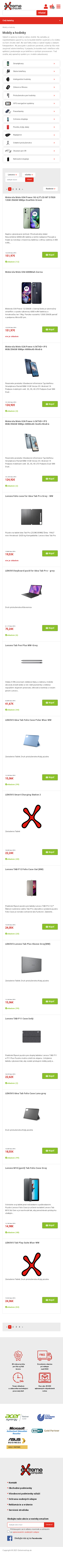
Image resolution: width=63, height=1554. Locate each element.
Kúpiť (50, 254)
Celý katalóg (31, 20)
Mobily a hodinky (9, 27)
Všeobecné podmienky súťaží (23, 1493)
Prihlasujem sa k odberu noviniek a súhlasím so (30, 1530)
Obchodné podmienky (19, 1488)
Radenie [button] (49, 188)
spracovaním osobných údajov (26, 1532)
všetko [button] (28, 174)
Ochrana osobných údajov (22, 1499)
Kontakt (12, 1482)
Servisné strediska (18, 1510)
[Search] (15, 179)
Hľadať (42, 12)
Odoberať (49, 1524)
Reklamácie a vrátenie (20, 1504)
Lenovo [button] (11, 174)
